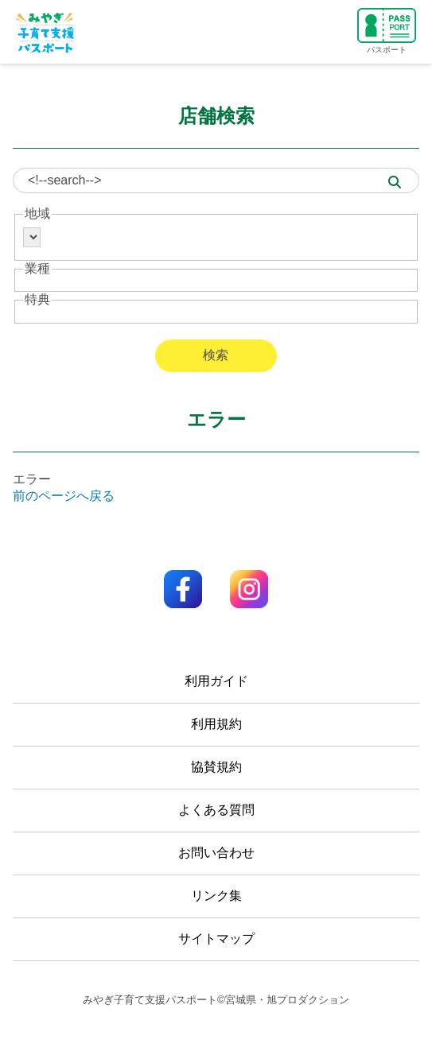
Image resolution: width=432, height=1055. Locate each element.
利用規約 (216, 724)
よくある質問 (216, 809)
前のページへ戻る (64, 495)
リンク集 (216, 895)
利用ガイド (216, 681)
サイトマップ (216, 938)
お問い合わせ (216, 852)
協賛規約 (216, 767)
